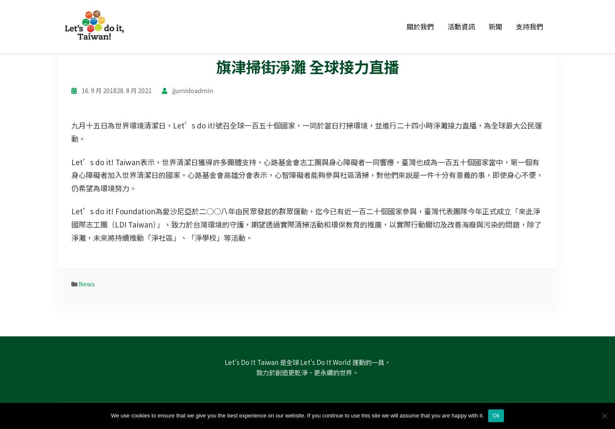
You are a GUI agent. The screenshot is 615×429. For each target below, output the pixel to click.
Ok (496, 415)
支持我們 (529, 26)
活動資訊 (461, 26)
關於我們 (420, 26)
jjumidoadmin (192, 90)
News (87, 283)
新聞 (495, 26)
